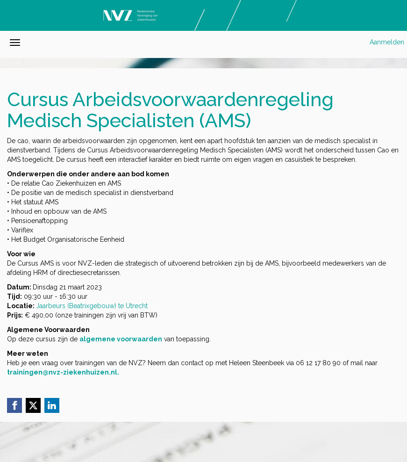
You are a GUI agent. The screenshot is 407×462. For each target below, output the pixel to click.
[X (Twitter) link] (33, 405)
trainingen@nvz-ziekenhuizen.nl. (63, 372)
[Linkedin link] (51, 405)
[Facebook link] (14, 405)
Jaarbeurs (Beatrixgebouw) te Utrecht (92, 306)
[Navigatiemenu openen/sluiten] (15, 43)
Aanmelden (387, 42)
